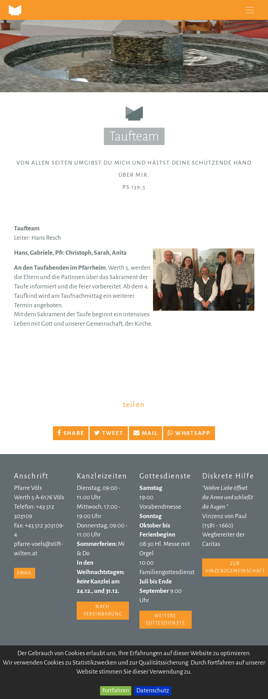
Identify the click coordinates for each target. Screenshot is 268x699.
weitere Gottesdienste (165, 619)
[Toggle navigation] (250, 10)
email (24, 573)
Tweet (108, 433)
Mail (145, 433)
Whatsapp (189, 433)
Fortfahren (115, 690)
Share (71, 433)
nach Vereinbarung (102, 610)
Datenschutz (152, 690)
